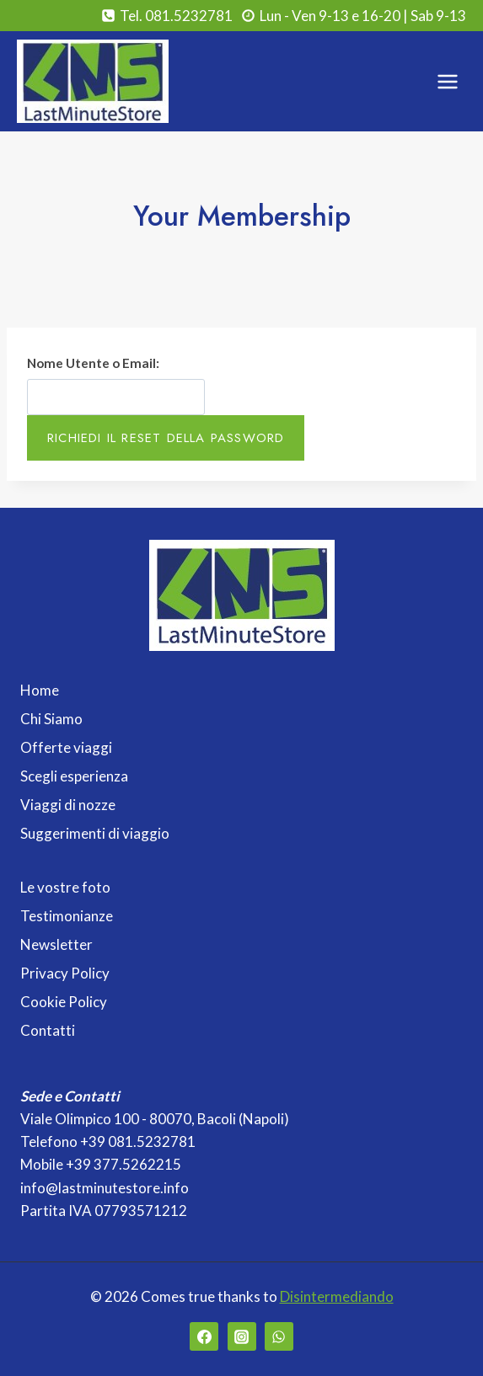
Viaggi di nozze (67, 804)
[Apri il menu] (447, 81)
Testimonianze (66, 916)
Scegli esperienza (74, 776)
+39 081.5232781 (138, 1141)
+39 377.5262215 (123, 1164)
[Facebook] (204, 1336)
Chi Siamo (51, 719)
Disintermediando (337, 1296)
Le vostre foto (65, 887)
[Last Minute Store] (93, 81)
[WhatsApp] (279, 1336)
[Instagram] (242, 1336)
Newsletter (56, 944)
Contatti (47, 1030)
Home (39, 690)
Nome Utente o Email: (93, 363)
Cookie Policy (63, 1002)
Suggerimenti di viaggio (94, 833)
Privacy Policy (65, 973)
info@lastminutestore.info (104, 1188)
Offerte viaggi (66, 747)
